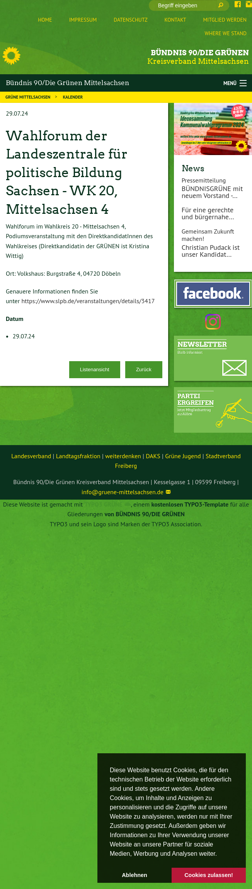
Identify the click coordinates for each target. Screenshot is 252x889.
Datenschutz (130, 19)
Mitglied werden (225, 19)
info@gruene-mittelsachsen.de (122, 492)
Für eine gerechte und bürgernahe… (208, 213)
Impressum (83, 19)
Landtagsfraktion (78, 456)
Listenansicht (94, 369)
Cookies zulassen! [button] (208, 875)
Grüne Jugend (183, 456)
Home (45, 19)
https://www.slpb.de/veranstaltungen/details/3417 (88, 301)
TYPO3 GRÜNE (104, 504)
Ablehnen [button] (134, 875)
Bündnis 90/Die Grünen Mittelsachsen (67, 83)
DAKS (153, 456)
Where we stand (226, 33)
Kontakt (175, 19)
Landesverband (31, 456)
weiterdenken (123, 456)
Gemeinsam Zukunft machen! (208, 234)
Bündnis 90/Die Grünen (200, 52)
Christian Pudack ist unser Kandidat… (211, 251)
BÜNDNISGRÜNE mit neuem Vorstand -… (212, 192)
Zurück (144, 369)
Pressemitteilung (204, 180)
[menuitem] (44, 20)
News (193, 168)
